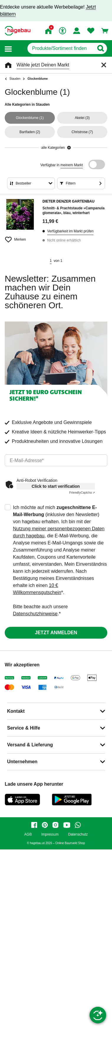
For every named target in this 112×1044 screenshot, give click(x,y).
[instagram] (55, 825)
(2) (29, 132)
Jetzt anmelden (56, 632)
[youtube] (66, 825)
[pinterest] (45, 825)
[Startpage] (17, 30)
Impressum (50, 834)
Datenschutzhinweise (35, 613)
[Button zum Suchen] (100, 48)
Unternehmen (22, 761)
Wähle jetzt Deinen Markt (43, 64)
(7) (82, 132)
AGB (28, 834)
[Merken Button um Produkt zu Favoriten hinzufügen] (20, 237)
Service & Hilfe (23, 727)
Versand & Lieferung (30, 744)
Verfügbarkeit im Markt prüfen (70, 231)
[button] (8, 48)
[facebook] (34, 825)
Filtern (70, 183)
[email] (56, 460)
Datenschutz (78, 834)
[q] (60, 48)
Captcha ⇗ (82, 492)
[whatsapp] (78, 825)
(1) (30, 117)
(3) (82, 117)
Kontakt (16, 711)
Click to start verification (56, 486)
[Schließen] (103, 64)
